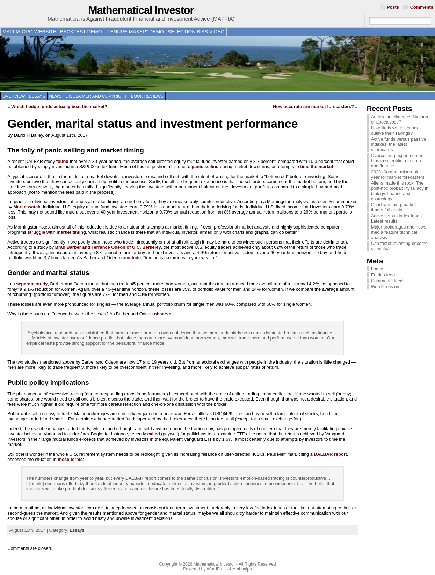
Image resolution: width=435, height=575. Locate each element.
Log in (377, 268)
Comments (421, 7)
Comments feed (387, 280)
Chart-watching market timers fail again (393, 207)
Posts (393, 7)
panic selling (205, 166)
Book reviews (147, 96)
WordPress (217, 569)
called (153, 433)
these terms (70, 459)
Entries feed (383, 274)
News (55, 96)
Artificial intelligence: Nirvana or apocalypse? (399, 119)
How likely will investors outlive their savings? (394, 130)
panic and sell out (161, 176)
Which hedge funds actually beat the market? (59, 106)
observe (162, 313)
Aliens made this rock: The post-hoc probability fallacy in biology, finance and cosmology (399, 190)
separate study (32, 283)
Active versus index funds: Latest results (397, 218)
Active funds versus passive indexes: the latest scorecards (398, 144)
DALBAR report (330, 454)
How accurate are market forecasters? (313, 106)
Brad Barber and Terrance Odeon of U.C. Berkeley (108, 247)
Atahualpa (242, 569)
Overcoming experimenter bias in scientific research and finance (396, 161)
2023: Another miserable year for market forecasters (398, 174)
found (62, 161)
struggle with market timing (57, 232)
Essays (37, 96)
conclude (131, 257)
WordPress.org (386, 286)
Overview (13, 96)
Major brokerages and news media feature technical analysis (398, 232)
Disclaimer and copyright (96, 96)
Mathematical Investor (141, 10)
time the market (316, 166)
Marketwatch (27, 206)
